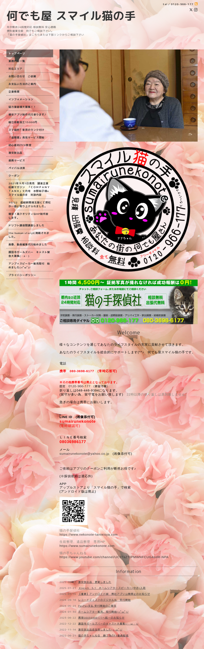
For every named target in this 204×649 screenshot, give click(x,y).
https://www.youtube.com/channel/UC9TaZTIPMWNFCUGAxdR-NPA (114, 557)
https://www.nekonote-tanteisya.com (89, 534)
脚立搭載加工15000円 (22, 122)
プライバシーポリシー (22, 275)
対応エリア (15, 68)
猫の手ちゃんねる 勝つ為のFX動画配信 (103, 635)
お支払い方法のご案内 (22, 84)
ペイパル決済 (16, 168)
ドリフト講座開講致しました (26, 225)
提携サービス (16, 160)
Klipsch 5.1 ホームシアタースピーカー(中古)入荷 (112, 588)
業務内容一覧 (16, 61)
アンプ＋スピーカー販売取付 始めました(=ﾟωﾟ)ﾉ (29, 265)
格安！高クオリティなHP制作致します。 (28, 216)
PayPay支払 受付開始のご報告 (97, 606)
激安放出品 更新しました (94, 582)
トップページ (16, 53)
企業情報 (14, 91)
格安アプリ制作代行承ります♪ (27, 114)
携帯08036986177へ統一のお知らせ (101, 617)
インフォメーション (20, 99)
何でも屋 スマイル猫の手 (71, 15)
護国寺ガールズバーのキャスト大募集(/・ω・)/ (108, 623)
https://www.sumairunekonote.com (87, 546)
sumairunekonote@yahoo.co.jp (84, 453)
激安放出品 (15, 153)
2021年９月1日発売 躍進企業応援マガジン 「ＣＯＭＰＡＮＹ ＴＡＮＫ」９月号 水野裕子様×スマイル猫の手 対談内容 (29, 189)
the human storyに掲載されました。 (28, 235)
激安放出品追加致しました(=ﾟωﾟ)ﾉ (100, 629)
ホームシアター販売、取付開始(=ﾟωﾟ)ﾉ (103, 612)
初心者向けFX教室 (19, 145)
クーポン (14, 175)
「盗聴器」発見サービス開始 (26, 137)
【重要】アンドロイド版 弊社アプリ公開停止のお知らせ (114, 594)
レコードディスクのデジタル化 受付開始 (104, 600)
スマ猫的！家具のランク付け (26, 130)
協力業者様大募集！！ (22, 107)
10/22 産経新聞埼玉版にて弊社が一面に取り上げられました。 (29, 204)
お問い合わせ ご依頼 (22, 76)
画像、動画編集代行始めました (27, 244)
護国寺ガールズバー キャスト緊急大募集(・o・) (29, 254)
